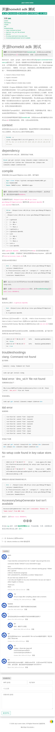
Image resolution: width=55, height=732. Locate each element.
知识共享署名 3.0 (23, 526)
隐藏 (9, 18)
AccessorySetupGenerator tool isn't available (18, 38)
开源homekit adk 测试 (18, 9)
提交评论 (6, 713)
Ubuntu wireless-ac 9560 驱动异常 (18, 541)
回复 (28, 589)
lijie (15, 623)
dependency (7, 22)
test (5, 26)
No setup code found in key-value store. (17, 36)
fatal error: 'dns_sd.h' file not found (15, 32)
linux (11, 13)
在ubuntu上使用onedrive (15, 538)
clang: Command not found (13, 30)
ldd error (8, 34)
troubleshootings (8, 28)
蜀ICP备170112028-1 (27, 727)
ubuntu (15, 13)
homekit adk (31, 52)
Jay (5, 13)
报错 (12, 253)
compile (6, 24)
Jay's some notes (27, 3)
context (6, 21)
